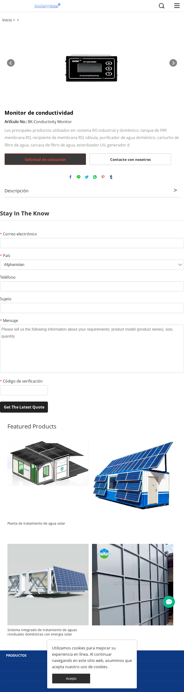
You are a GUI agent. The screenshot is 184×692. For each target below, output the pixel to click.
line (78, 177)
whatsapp (94, 177)
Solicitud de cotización (45, 159)
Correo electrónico (18, 234)
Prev (11, 63)
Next (173, 63)
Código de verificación (21, 381)
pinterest (103, 177)
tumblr (111, 177)
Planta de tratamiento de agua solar (36, 523)
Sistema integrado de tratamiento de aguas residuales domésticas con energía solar (42, 632)
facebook (70, 177)
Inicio (7, 20)
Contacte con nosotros (130, 159)
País (5, 255)
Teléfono (8, 277)
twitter (86, 177)
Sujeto (6, 299)
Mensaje (9, 320)
